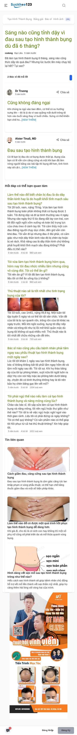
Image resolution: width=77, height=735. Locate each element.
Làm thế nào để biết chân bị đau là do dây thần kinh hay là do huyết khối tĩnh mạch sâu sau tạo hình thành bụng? (37, 199)
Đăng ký (65, 730)
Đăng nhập (48, 730)
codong (9, 53)
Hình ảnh (62, 19)
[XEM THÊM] (29, 119)
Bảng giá (38, 19)
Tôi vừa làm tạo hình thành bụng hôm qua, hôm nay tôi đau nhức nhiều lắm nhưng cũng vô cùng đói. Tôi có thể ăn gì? (38, 266)
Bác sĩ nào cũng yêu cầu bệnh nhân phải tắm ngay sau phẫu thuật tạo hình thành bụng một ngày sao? (38, 352)
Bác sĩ (48, 19)
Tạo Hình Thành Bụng (19, 19)
